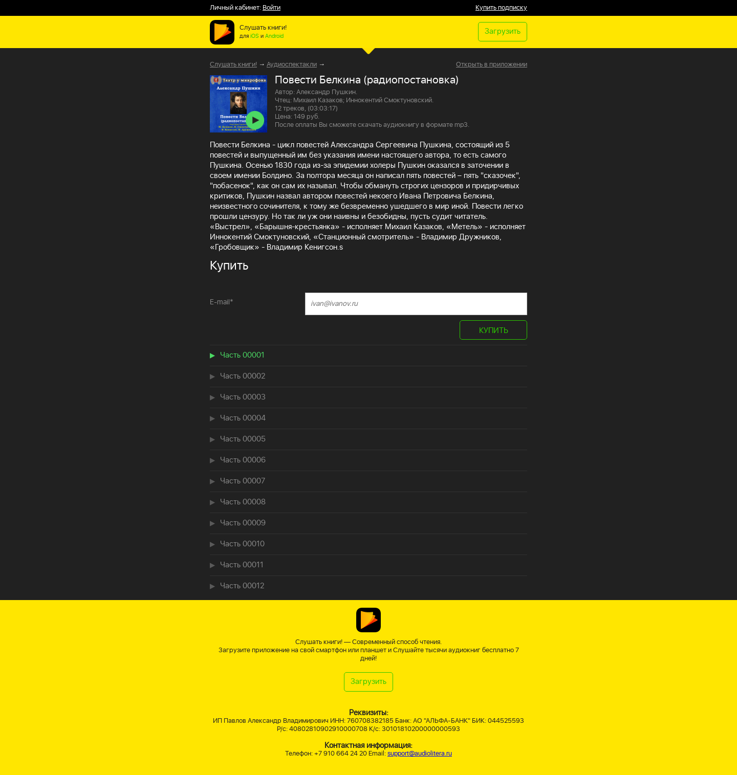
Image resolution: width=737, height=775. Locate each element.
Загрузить (503, 31)
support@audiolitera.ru (419, 754)
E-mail (221, 302)
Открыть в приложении (491, 65)
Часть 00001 (242, 355)
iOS (254, 36)
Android (274, 36)
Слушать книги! (233, 65)
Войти (271, 8)
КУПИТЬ (493, 331)
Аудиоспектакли (292, 65)
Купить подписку (501, 8)
